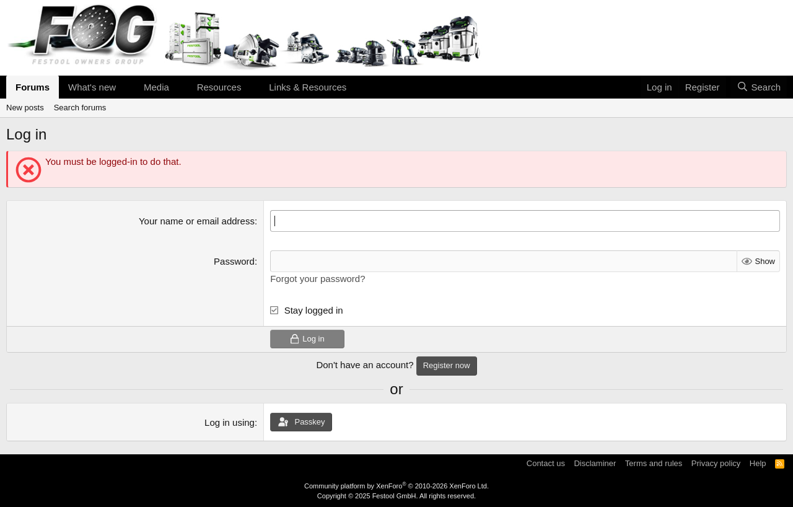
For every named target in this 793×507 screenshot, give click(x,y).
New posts (25, 107)
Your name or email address (197, 221)
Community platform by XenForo (396, 486)
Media (156, 87)
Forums (32, 87)
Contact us (546, 463)
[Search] (758, 87)
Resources (219, 87)
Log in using (229, 422)
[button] (125, 87)
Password (234, 261)
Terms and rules (653, 463)
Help (758, 463)
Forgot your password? (317, 278)
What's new (92, 87)
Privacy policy (715, 463)
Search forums (80, 107)
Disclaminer (595, 463)
